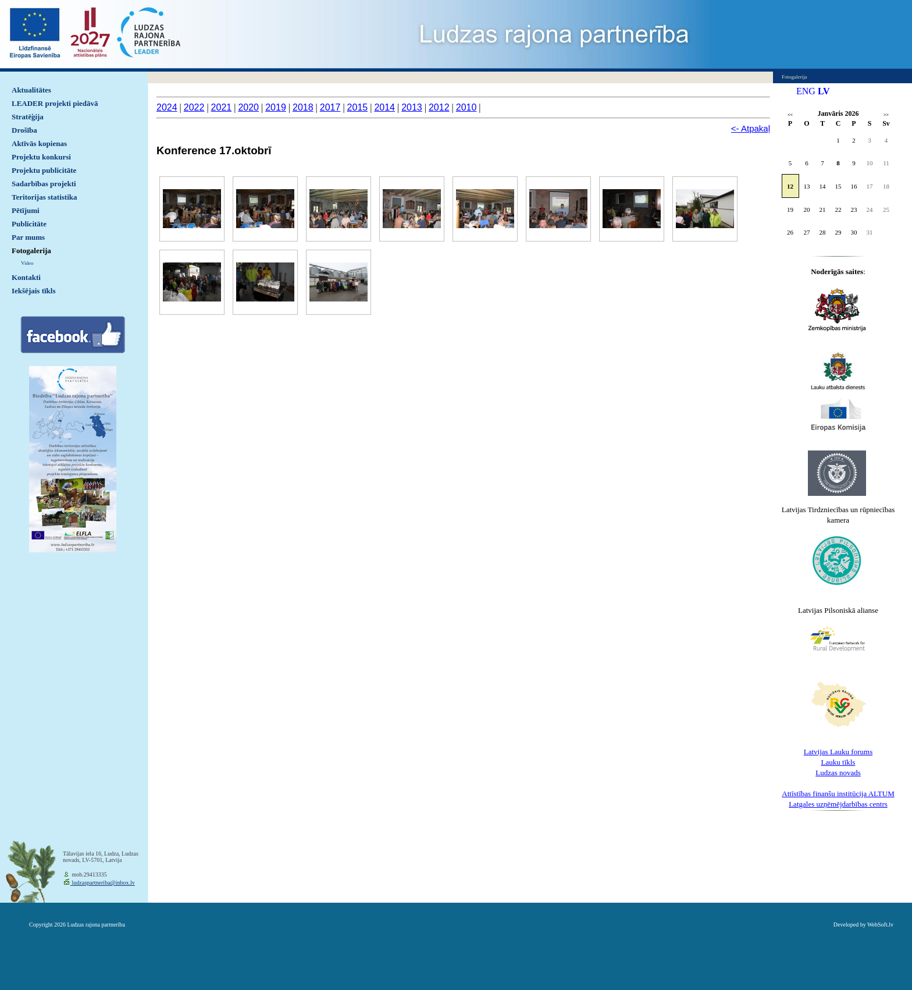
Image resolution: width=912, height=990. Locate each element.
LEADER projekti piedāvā (55, 103)
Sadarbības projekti (44, 183)
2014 (384, 107)
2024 (166, 107)
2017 (330, 107)
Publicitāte (29, 223)
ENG (805, 91)
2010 (466, 107)
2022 (194, 107)
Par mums (28, 237)
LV (824, 91)
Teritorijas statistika (44, 197)
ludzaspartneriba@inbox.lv (102, 882)
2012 (439, 107)
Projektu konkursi (41, 156)
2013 (411, 107)
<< (790, 115)
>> (886, 115)
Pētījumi (26, 210)
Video (27, 263)
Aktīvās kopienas (39, 143)
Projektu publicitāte (44, 170)
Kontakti (26, 277)
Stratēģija (28, 116)
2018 (303, 107)
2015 (357, 107)
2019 (275, 107)
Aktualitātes (31, 90)
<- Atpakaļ (750, 128)
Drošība (24, 130)
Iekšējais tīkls (33, 290)
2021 (221, 107)
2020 (248, 107)
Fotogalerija (31, 250)
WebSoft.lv (880, 924)
